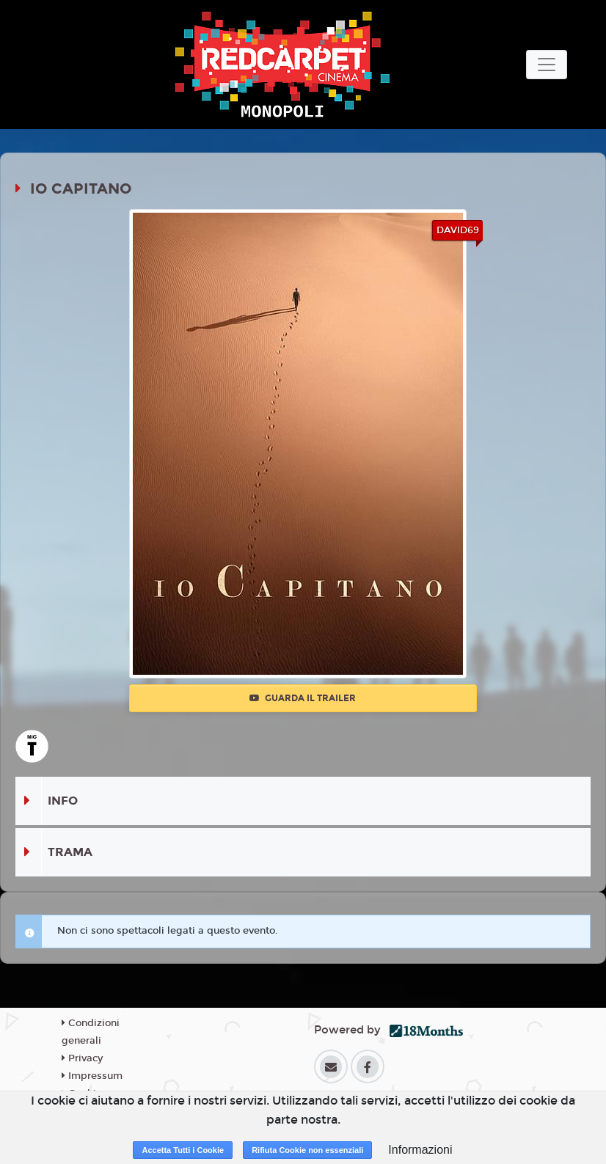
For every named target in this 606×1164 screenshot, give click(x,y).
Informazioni (420, 1149)
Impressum (92, 1076)
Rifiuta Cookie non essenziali (307, 1150)
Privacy (82, 1058)
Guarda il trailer (302, 698)
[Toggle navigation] (546, 64)
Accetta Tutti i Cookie (183, 1150)
